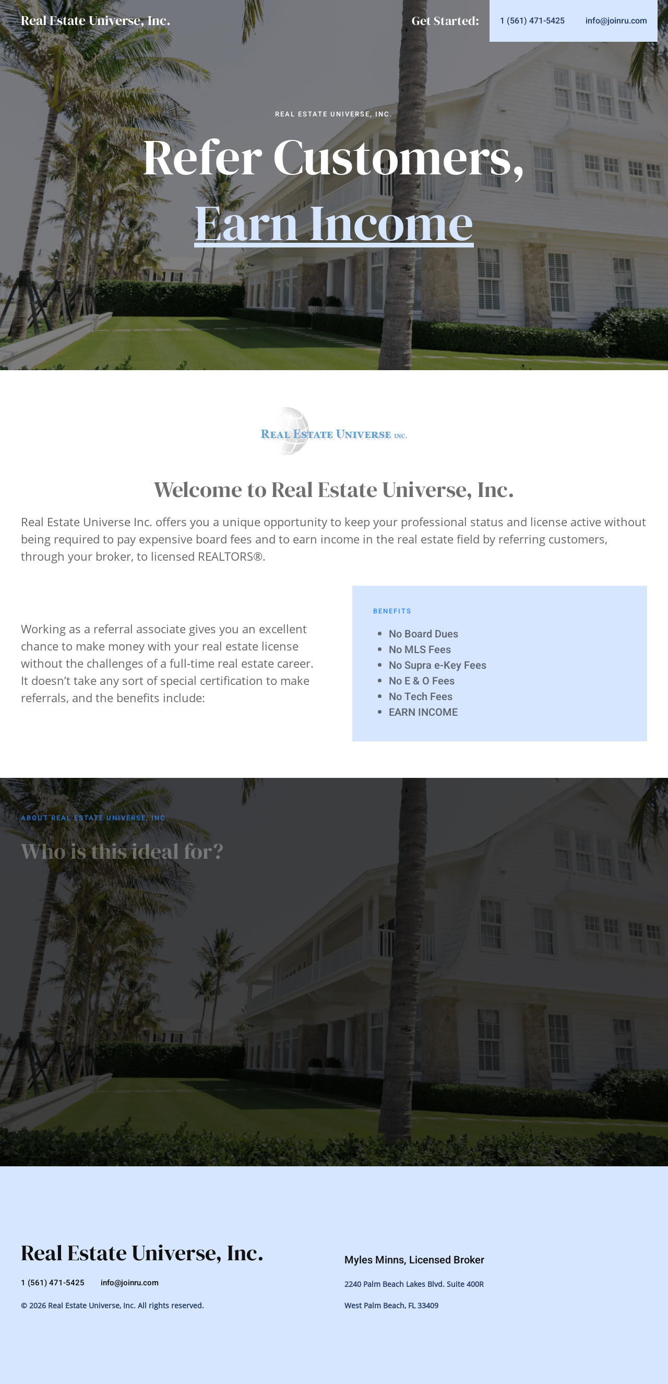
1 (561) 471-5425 (53, 1282)
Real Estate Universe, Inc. (96, 20)
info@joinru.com (130, 1282)
